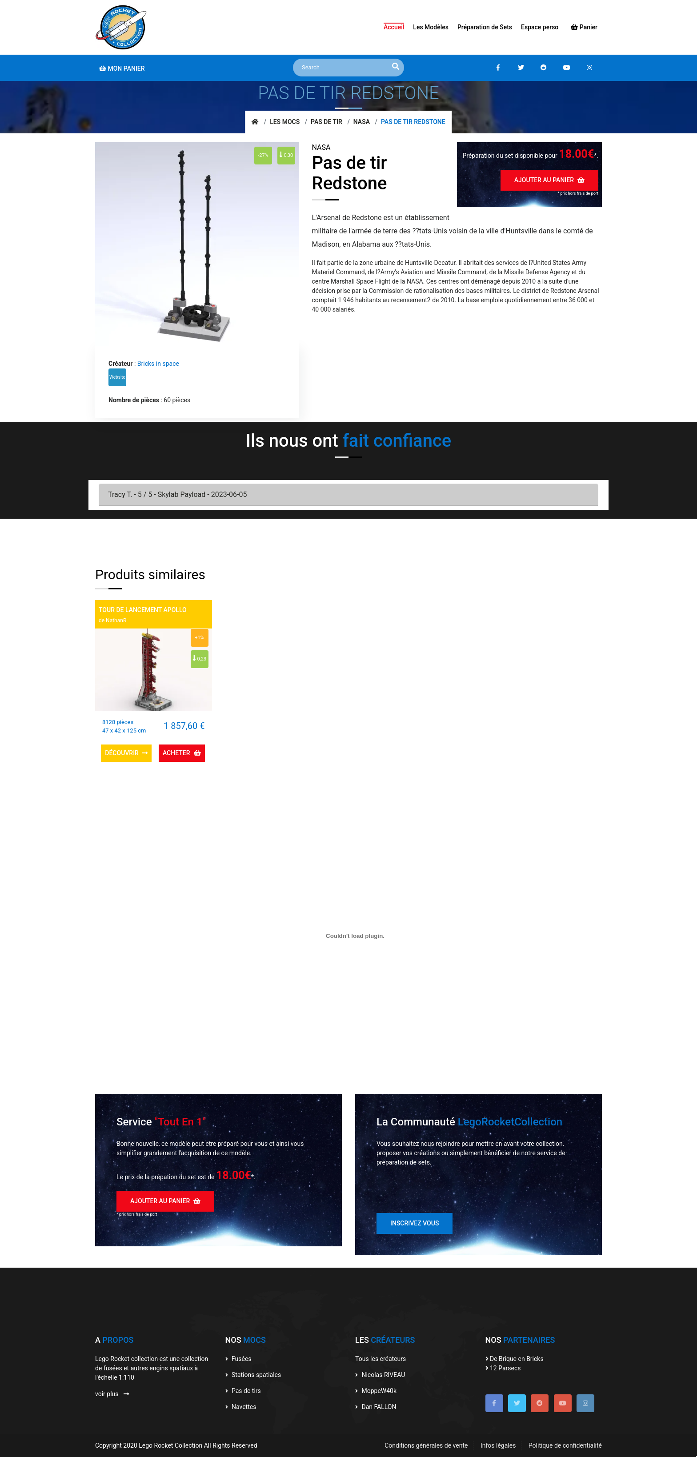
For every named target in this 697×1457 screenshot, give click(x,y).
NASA (361, 121)
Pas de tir (326, 121)
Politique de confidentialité (565, 1445)
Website (117, 377)
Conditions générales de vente (426, 1445)
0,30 (286, 154)
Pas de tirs (243, 1390)
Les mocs (285, 121)
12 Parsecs (503, 1368)
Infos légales (498, 1445)
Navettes (240, 1406)
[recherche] (396, 66)
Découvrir (126, 753)
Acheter (182, 753)
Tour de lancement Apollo (143, 609)
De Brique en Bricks (514, 1358)
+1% (199, 637)
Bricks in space (158, 363)
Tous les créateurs (380, 1358)
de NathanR (112, 620)
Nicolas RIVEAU (380, 1374)
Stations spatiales (253, 1374)
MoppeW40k (376, 1390)
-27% (263, 155)
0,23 (199, 658)
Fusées (238, 1358)
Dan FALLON (375, 1406)
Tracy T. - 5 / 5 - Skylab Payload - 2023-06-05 (177, 494)
